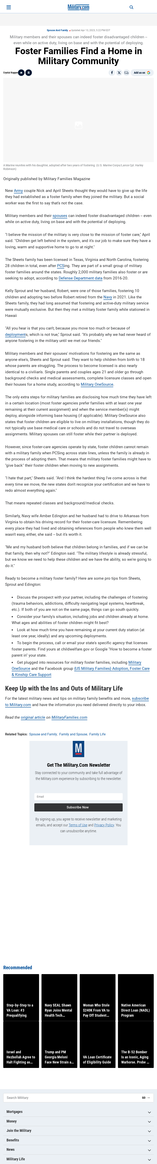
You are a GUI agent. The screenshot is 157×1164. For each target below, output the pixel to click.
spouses (60, 213)
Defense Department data (80, 275)
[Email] (126, 72)
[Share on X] (119, 72)
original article (33, 715)
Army (18, 188)
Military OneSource (97, 382)
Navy (107, 294)
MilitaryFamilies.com (69, 715)
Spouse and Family (57, 30)
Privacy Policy (104, 820)
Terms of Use (78, 820)
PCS (60, 263)
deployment (15, 332)
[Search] (127, 7)
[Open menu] (9, 7)
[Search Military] (71, 1097)
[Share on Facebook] (112, 72)
